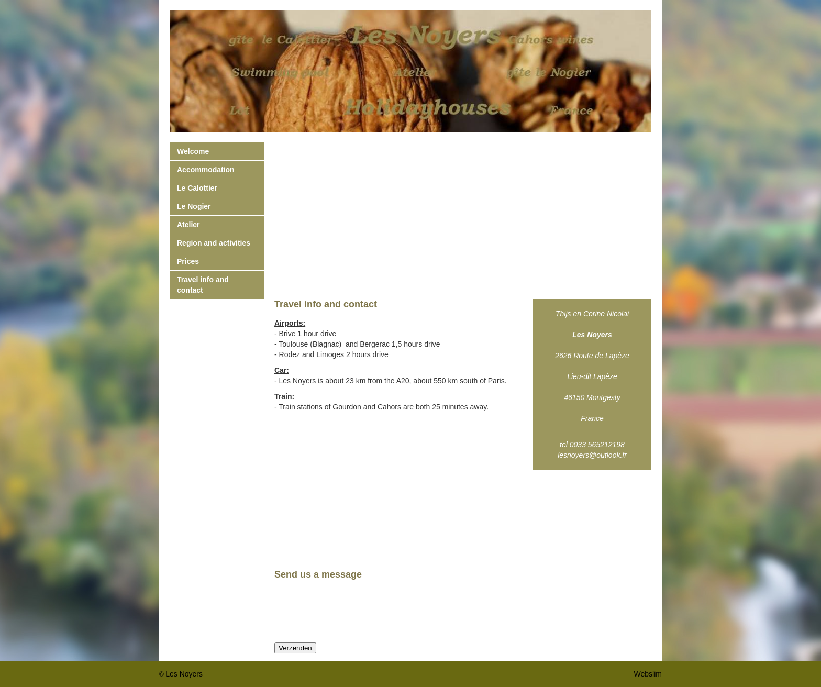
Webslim (648, 674)
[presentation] (354, 611)
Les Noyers (184, 674)
